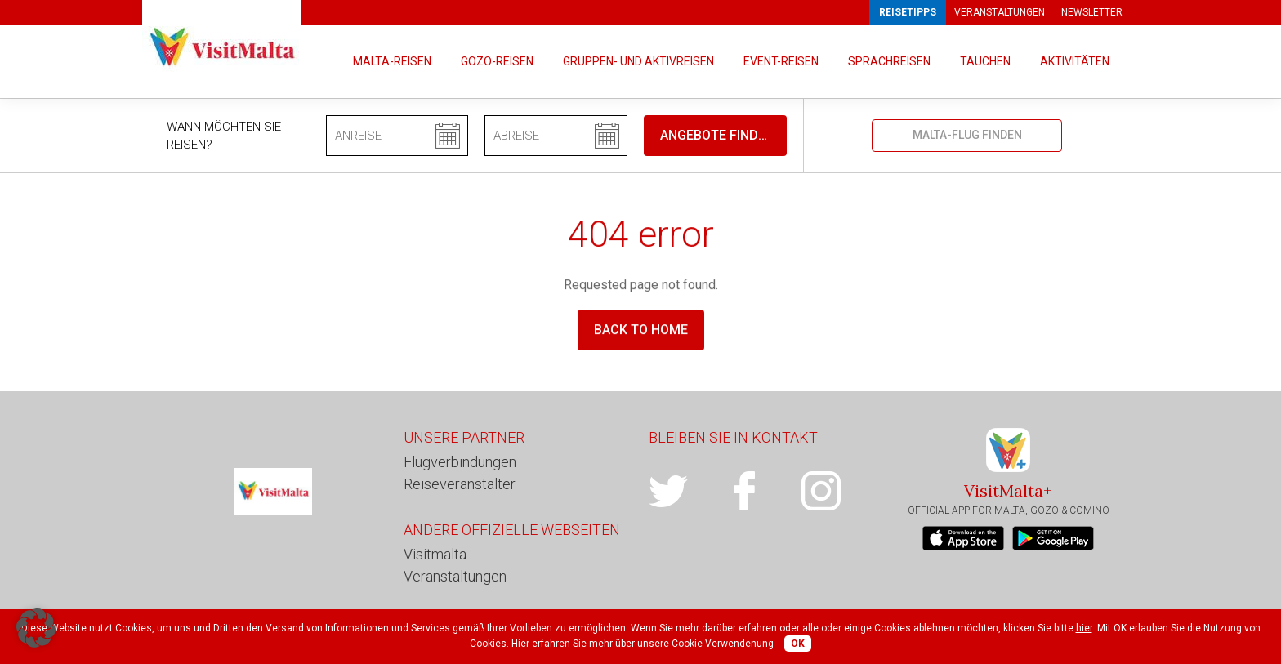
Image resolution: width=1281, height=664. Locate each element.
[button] (36, 628)
